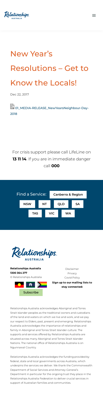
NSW (27, 204)
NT (44, 204)
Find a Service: (31, 194)
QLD (61, 204)
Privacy (72, 273)
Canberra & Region (68, 194)
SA (78, 204)
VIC (51, 213)
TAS (35, 213)
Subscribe (31, 292)
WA (68, 213)
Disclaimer (72, 269)
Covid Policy (72, 277)
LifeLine (77, 152)
